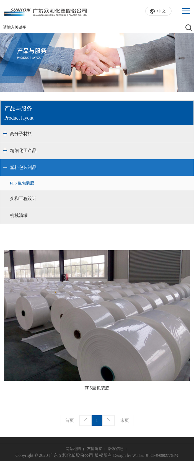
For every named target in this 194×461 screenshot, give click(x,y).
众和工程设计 (23, 198)
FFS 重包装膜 (22, 183)
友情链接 (94, 449)
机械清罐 (19, 215)
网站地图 (73, 449)
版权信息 (116, 449)
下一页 (108, 420)
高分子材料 (21, 133)
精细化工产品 (23, 150)
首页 (69, 420)
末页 (124, 420)
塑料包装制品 (23, 167)
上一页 (85, 420)
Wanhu (137, 456)
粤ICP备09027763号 (162, 456)
